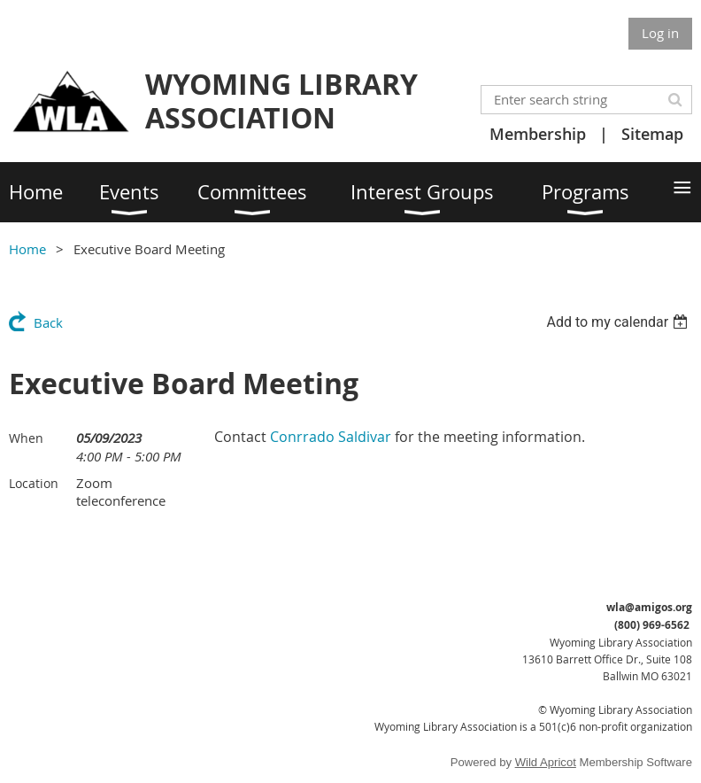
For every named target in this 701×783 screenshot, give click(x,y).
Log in (660, 33)
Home (27, 249)
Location (33, 483)
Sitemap (652, 133)
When (26, 438)
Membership (537, 133)
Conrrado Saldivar (330, 436)
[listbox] (619, 322)
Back (48, 322)
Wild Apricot (545, 762)
